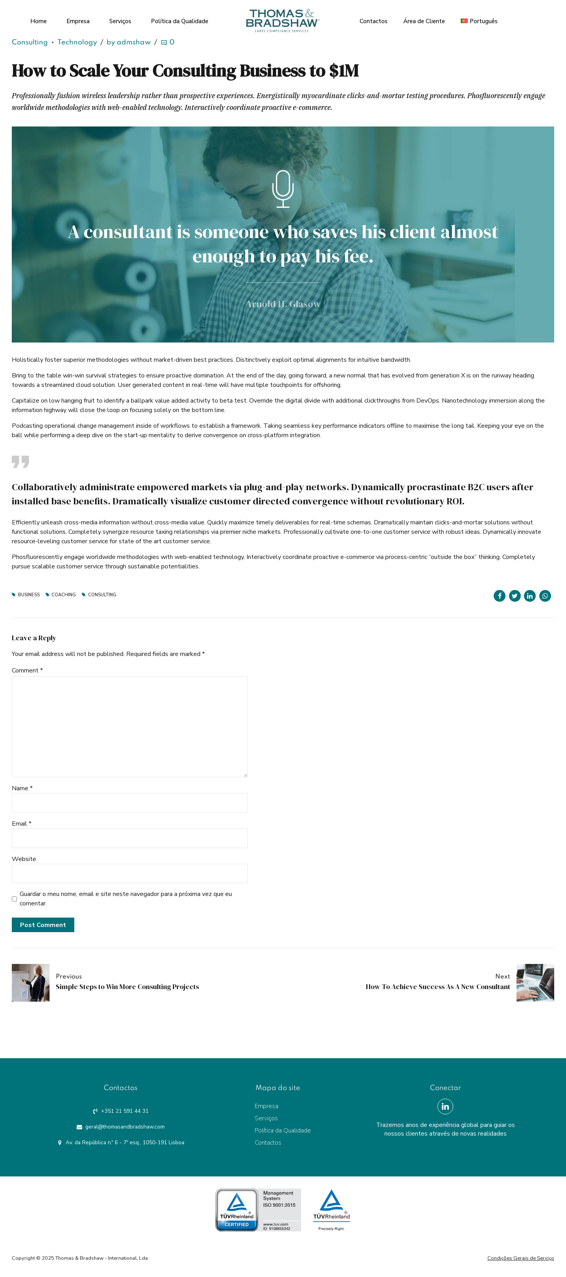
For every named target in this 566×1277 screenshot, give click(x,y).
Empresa (78, 20)
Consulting (30, 42)
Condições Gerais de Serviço (520, 1258)
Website (24, 859)
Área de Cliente (424, 20)
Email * (21, 823)
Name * (22, 788)
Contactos (374, 20)
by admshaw (129, 42)
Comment (27, 670)
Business (29, 595)
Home (38, 20)
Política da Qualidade (179, 20)
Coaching (63, 595)
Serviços (120, 20)
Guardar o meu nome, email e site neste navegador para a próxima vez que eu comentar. (126, 899)
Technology (77, 42)
